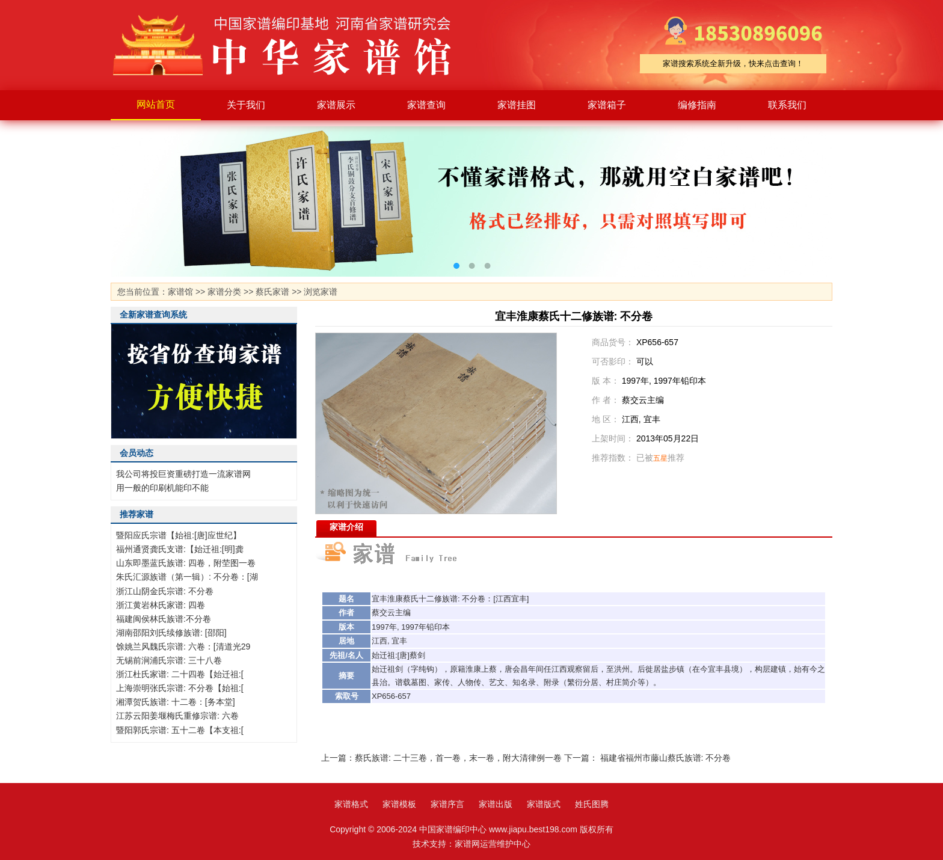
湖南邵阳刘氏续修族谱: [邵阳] (171, 632)
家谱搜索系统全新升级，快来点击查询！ (733, 63)
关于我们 (246, 105)
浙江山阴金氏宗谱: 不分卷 (164, 591)
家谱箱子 (607, 105)
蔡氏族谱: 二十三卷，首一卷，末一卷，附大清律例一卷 (458, 758)
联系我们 (787, 105)
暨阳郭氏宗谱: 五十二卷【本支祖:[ (180, 730)
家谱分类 (224, 291)
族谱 (450, 598)
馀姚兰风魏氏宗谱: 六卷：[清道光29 (183, 646)
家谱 (291, 45)
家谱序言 (447, 804)
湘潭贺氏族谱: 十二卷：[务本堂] (175, 702)
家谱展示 (336, 105)
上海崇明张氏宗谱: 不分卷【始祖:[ (180, 688)
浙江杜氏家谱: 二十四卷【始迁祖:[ (180, 674)
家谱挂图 (516, 105)
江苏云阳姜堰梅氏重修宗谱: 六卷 (177, 715)
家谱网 (467, 844)
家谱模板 (399, 804)
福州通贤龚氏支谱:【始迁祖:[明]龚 (180, 549)
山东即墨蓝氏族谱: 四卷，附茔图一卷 (186, 563)
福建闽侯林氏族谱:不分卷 (163, 619)
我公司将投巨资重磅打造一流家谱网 (183, 474)
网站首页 (156, 104)
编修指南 (697, 105)
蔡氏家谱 (272, 291)
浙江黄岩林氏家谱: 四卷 (160, 605)
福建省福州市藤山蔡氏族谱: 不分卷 (665, 758)
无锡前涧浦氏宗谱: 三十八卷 (169, 660)
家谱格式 (351, 804)
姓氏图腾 (592, 804)
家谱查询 (426, 105)
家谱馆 (180, 291)
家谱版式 (544, 804)
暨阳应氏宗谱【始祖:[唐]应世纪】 (178, 535)
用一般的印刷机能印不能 (162, 488)
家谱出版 (495, 804)
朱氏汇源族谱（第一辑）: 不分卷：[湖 (187, 577)
